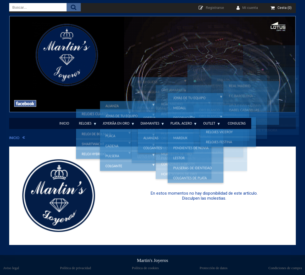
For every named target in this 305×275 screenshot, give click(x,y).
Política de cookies (145, 268)
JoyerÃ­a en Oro (116, 123)
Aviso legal (11, 268)
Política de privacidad (75, 268)
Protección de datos (214, 268)
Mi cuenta (250, 8)
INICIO (14, 137)
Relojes (85, 123)
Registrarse (215, 8)
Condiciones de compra (285, 268)
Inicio (64, 123)
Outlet (209, 123)
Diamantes (150, 123)
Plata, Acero (181, 123)
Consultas (237, 123)
